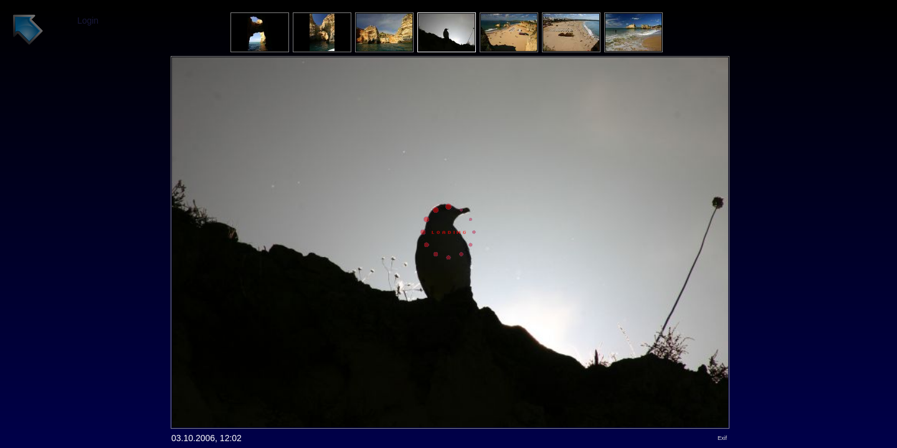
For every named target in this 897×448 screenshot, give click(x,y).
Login (87, 21)
